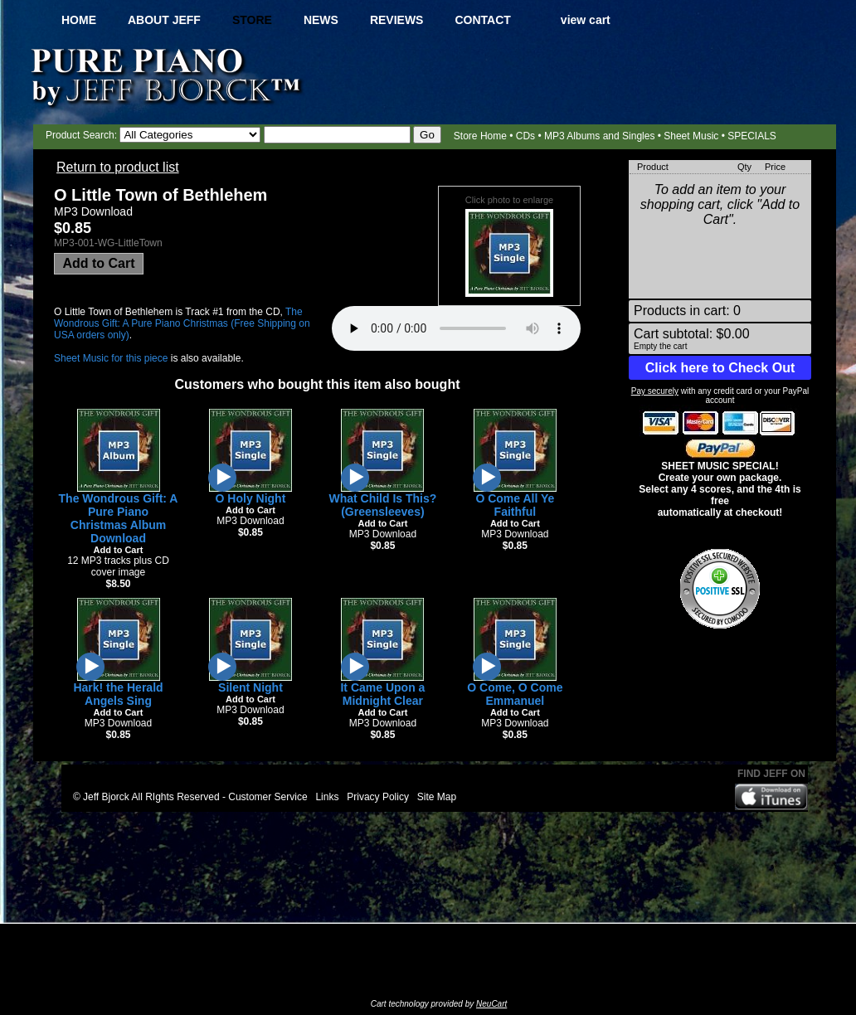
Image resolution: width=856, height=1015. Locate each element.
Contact (482, 20)
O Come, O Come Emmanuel (514, 694)
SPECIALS (751, 136)
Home (78, 20)
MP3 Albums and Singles (599, 136)
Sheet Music (691, 136)
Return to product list (117, 167)
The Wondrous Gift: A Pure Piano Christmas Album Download (118, 518)
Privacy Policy (378, 797)
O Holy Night (251, 498)
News (321, 20)
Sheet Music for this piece (111, 358)
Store (252, 20)
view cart (585, 20)
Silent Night (250, 687)
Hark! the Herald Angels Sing (118, 694)
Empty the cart (660, 346)
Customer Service (267, 797)
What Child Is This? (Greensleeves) (382, 505)
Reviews (397, 20)
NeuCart (491, 1003)
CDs (525, 136)
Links (326, 797)
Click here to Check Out (720, 368)
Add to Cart (98, 263)
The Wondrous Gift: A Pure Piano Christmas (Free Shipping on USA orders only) (182, 323)
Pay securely (654, 391)
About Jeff (164, 20)
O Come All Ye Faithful (514, 505)
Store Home (480, 136)
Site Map (436, 797)
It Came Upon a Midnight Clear (382, 694)
